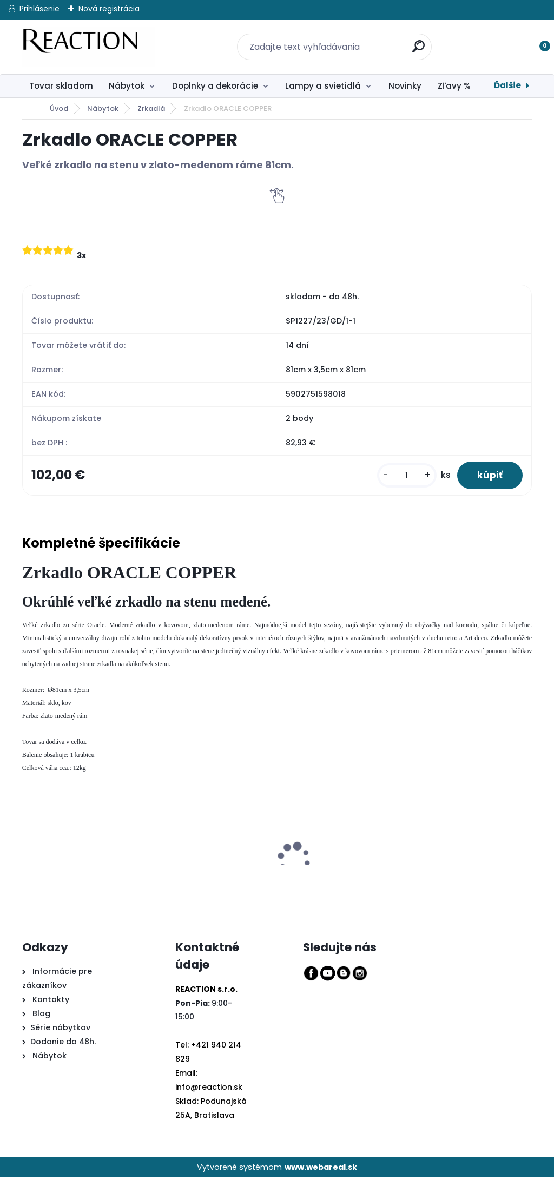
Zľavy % (454, 85)
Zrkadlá (151, 108)
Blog (40, 1014)
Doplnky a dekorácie (215, 85)
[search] (412, 40)
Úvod (59, 108)
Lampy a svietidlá (323, 85)
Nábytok (126, 85)
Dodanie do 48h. (63, 1042)
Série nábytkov (60, 1028)
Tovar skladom (61, 85)
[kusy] (403, 476)
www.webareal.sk (321, 1168)
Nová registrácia (109, 8)
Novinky (404, 85)
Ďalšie (507, 85)
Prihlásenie (39, 8)
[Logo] (88, 47)
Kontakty (50, 1000)
